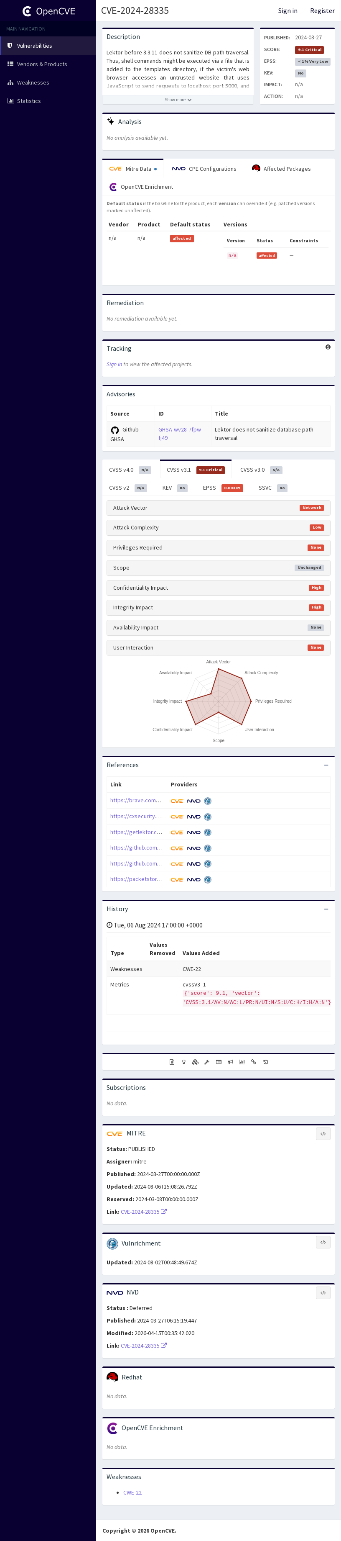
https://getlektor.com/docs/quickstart (158, 832)
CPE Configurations (204, 168)
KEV (175, 488)
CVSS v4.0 (130, 470)
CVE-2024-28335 (135, 10)
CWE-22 (132, 1492)
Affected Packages (281, 168)
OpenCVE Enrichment (141, 187)
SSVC (273, 488)
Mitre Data (133, 168)
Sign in (288, 10)
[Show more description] (178, 99)
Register (322, 10)
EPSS (223, 488)
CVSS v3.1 (196, 470)
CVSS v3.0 (261, 470)
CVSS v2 (128, 488)
